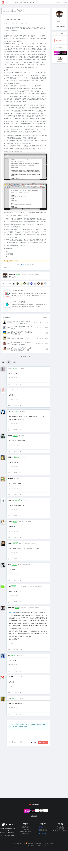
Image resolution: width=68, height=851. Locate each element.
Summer (26, 846)
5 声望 (19, 586)
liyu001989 (24, 264)
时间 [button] (9, 362)
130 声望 (20, 698)
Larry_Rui (10, 411)
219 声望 (21, 368)
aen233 (10, 521)
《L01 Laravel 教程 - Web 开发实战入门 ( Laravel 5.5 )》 (18, 10)
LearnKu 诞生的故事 (8, 835)
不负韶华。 (11, 457)
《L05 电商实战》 (18, 291)
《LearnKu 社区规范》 (25, 831)
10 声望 (19, 655)
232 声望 (16, 390)
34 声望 (21, 435)
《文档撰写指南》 (25, 829)
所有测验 (60, 829)
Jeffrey (10, 368)
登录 (57, 2)
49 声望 (23, 500)
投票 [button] (14, 362)
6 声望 (16, 478)
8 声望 (21, 543)
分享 (6, 23)
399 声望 (21, 521)
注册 (65, 2)
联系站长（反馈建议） (60, 831)
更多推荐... (45, 317)
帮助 (21, 742)
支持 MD (16, 742)
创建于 (24, 23)
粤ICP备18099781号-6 (17, 843)
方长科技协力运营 (41, 846)
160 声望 (21, 564)
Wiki (21, 2)
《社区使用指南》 (25, 827)
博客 (9, 332)
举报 (15, 384)
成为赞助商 (59, 61)
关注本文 (35, 742)
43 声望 (22, 411)
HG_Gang (10, 478)
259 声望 (24, 274)
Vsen (9, 586)
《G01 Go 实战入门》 (19, 302)
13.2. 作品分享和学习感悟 (10, 11)
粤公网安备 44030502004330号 (34, 843)
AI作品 (16, 2)
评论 (16, 378)
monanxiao (11, 500)
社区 (11, 2)
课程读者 (18, 274)
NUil (9, 655)
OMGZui (10, 390)
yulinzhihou (11, 677)
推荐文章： (7, 317)
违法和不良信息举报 (50, 843)
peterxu (10, 543)
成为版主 (60, 827)
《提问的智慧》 (25, 833)
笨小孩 (9, 564)
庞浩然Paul (12, 274)
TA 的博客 (59, 33)
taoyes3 (10, 435)
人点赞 (7, 283)
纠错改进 (59, 40)
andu (9, 698)
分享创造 (10, 322)
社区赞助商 (34, 805)
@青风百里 (12, 612)
